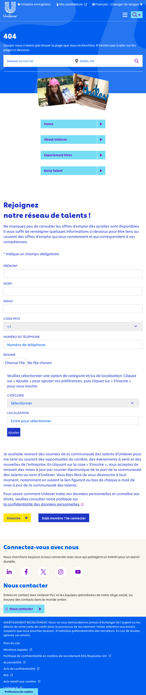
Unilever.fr (12, 688)
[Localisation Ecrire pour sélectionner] (73, 420)
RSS (8, 675)
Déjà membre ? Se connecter (64, 518)
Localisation (18, 413)
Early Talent (53, 170)
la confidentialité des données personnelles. (43, 503)
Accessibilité (14, 662)
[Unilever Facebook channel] (26, 572)
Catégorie (15, 395)
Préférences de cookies (19, 691)
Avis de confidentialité (21, 668)
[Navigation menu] (125, 14)
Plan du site (11, 643)
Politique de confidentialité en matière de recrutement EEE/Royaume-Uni (57, 656)
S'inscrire (14, 518)
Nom (7, 283)
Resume (9, 354)
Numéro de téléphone (21, 336)
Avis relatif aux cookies (21, 681)
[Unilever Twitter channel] (43, 572)
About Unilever (55, 139)
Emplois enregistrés (36, 4)
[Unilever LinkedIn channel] (8, 572)
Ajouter (13, 432)
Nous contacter (27, 609)
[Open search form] (137, 14)
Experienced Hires (58, 155)
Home (48, 124)
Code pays (11, 318)
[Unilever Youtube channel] (78, 572)
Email (7, 301)
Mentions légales (17, 649)
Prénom (10, 265)
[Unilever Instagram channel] (60, 572)
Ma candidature (73, 4)
